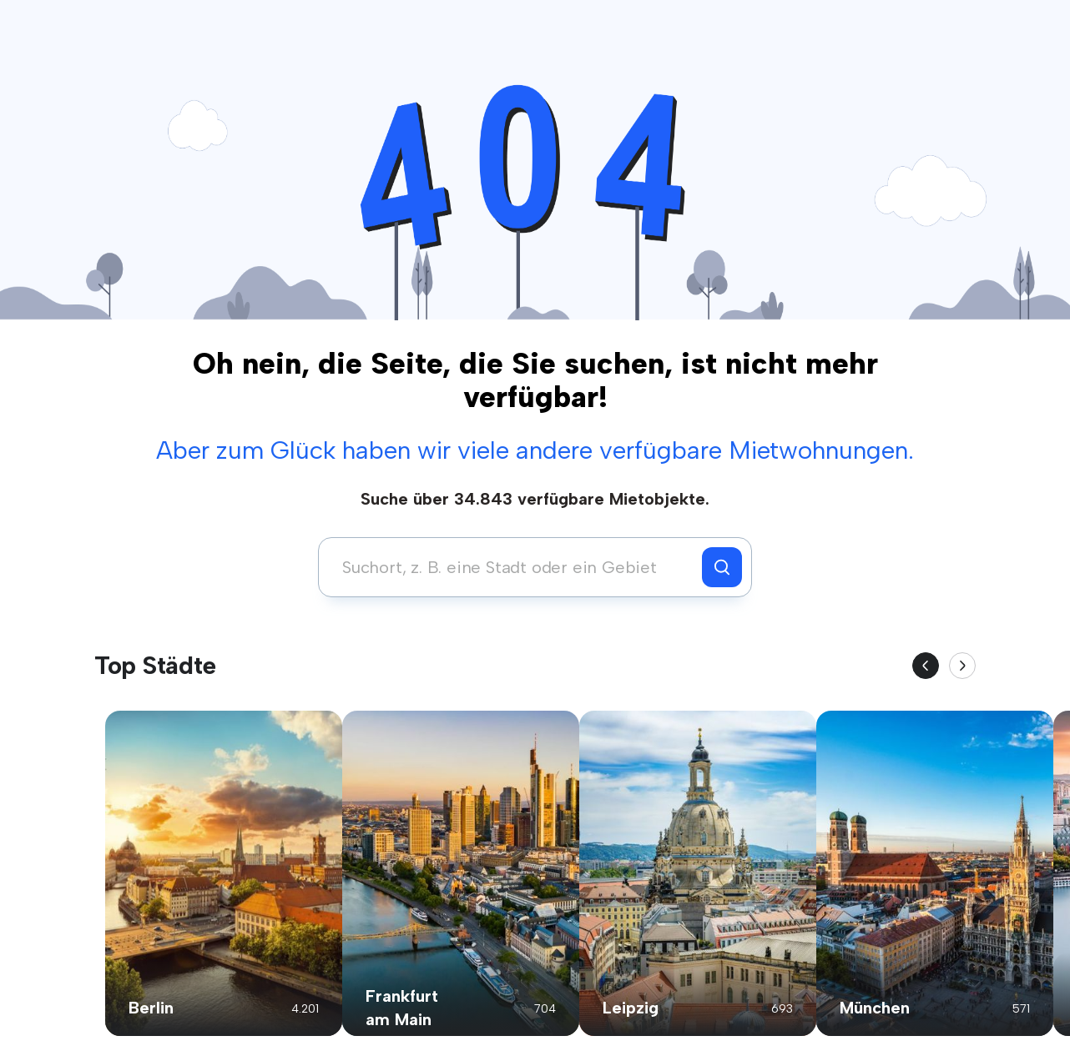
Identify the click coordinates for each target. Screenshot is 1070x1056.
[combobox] (514, 567)
